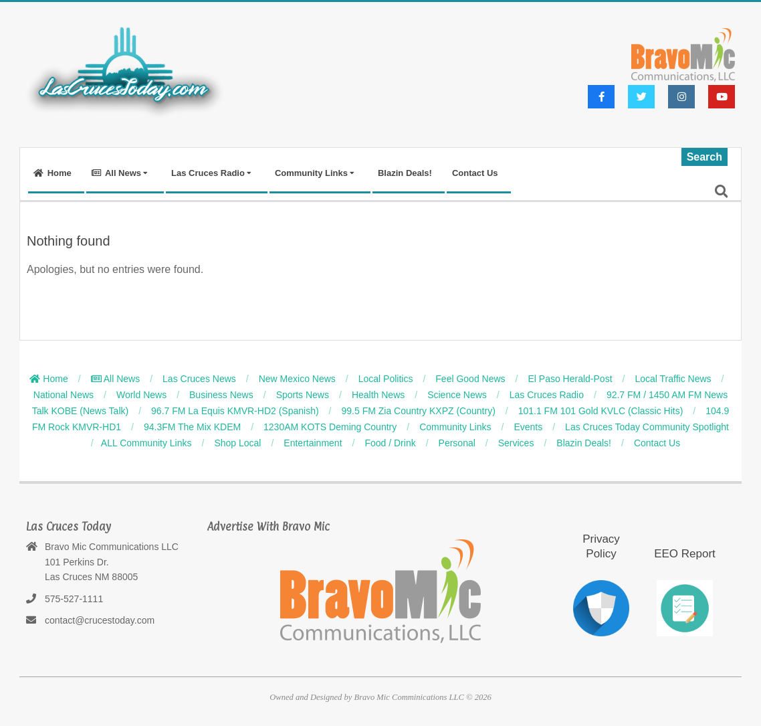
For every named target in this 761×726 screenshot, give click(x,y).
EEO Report (685, 553)
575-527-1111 (74, 599)
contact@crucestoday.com (99, 620)
